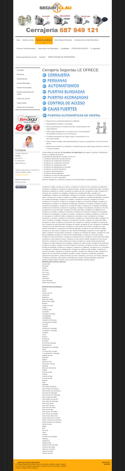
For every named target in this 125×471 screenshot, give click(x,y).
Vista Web (107, 464)
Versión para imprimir (23, 462)
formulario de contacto (22, 174)
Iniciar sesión (106, 462)
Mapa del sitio (35, 462)
